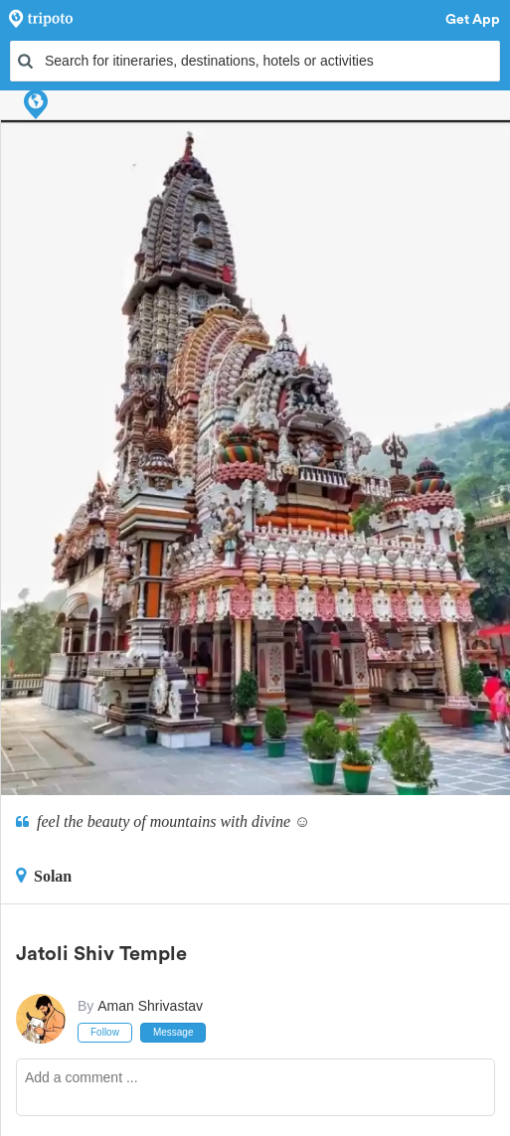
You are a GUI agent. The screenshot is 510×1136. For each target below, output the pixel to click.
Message (173, 1032)
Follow (104, 1032)
